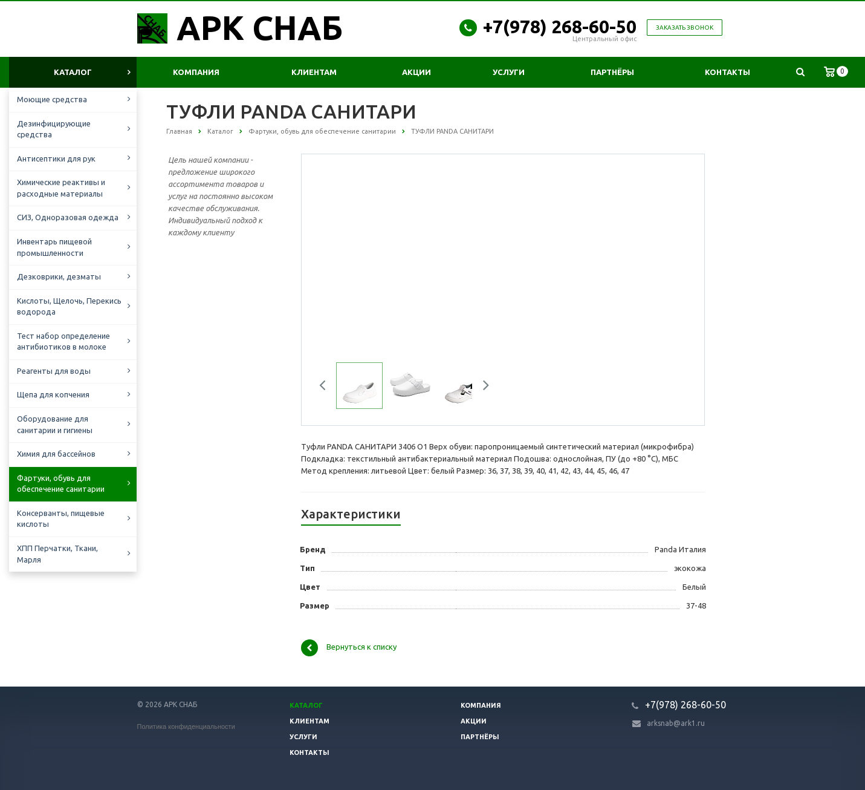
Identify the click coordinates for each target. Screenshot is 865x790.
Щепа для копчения (53, 394)
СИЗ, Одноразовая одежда (67, 217)
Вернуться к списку (349, 647)
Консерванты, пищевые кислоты (61, 519)
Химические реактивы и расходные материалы (61, 188)
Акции (416, 72)
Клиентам (314, 72)
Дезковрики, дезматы (59, 276)
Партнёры (612, 72)
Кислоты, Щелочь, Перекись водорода (69, 306)
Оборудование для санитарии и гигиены (54, 424)
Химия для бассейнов (56, 453)
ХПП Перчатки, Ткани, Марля (57, 554)
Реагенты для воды (54, 371)
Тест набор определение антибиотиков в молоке (63, 341)
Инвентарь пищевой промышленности (54, 247)
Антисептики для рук (56, 158)
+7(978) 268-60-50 (560, 26)
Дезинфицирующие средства (54, 129)
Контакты (727, 72)
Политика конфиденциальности (186, 726)
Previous (327, 387)
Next (481, 387)
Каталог (73, 72)
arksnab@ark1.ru (676, 723)
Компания (196, 72)
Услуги (509, 72)
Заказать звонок (684, 27)
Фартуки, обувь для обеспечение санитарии (61, 484)
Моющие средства (52, 99)
